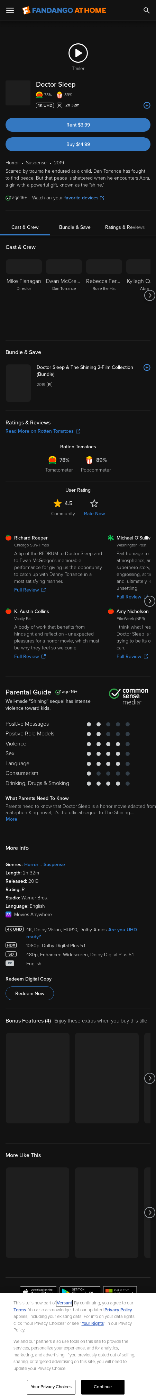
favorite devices (84, 198)
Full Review (30, 670)
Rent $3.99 (78, 125)
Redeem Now (29, 1074)
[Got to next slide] (149, 295)
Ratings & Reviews (125, 227)
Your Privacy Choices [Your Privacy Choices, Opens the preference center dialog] (51, 1387)
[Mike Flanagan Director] (24, 295)
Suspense (54, 945)
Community (63, 594)
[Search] (146, 10)
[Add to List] (147, 105)
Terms (19, 1310)
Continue (103, 1387)
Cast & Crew (24, 227)
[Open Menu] (10, 10)
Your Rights (93, 1323)
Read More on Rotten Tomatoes (43, 512)
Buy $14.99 (78, 144)
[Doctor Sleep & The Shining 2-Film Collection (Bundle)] (120, 374)
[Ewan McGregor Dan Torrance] (64, 295)
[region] (78, 1345)
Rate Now (94, 594)
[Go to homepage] (64, 10)
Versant (64, 1303)
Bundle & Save (75, 227)
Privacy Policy (118, 1310)
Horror (31, 945)
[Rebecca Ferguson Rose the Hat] (104, 295)
